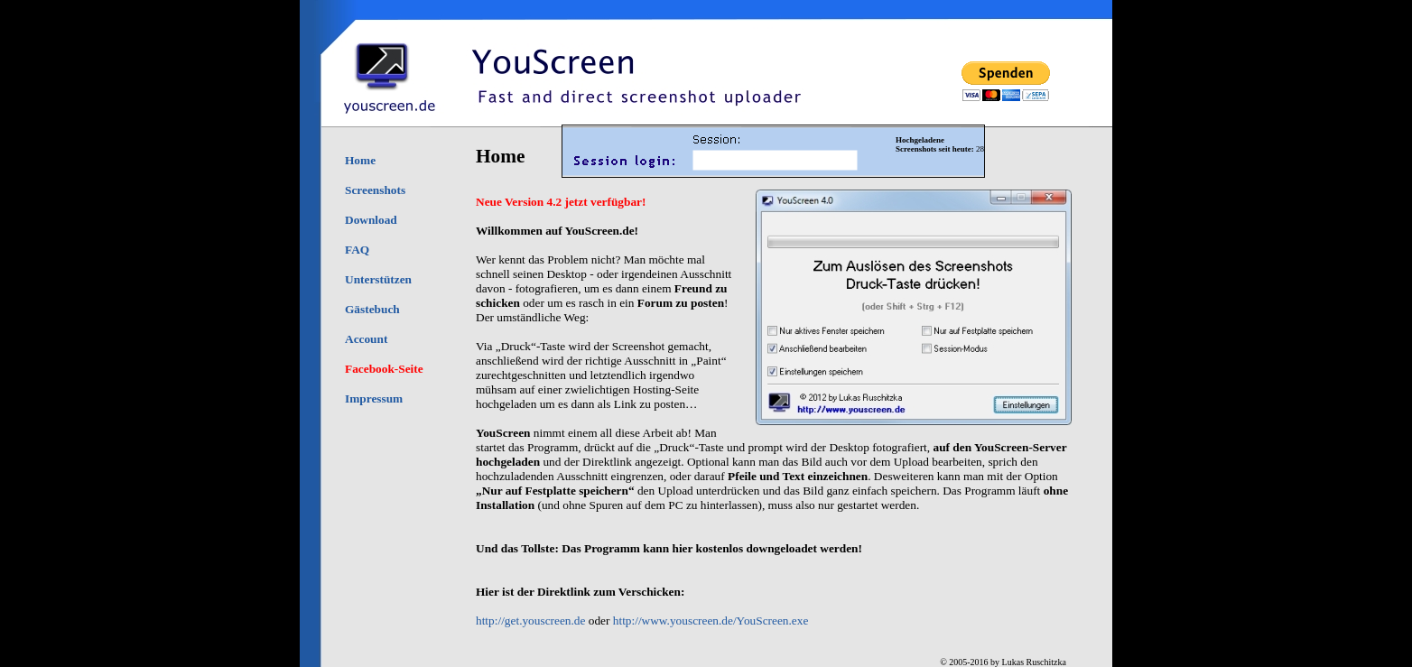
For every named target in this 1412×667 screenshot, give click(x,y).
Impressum (374, 398)
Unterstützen (378, 279)
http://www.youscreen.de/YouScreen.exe (711, 620)
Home (360, 160)
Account (366, 339)
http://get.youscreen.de (530, 620)
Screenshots (375, 190)
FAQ (357, 249)
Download (371, 220)
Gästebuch (372, 309)
